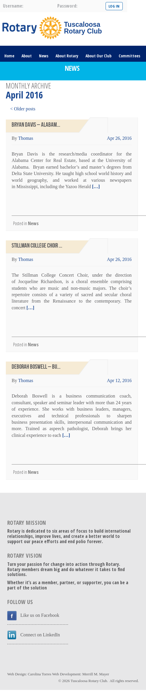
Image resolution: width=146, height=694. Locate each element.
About (27, 56)
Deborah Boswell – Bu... (36, 366)
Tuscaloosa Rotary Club (89, 681)
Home (9, 56)
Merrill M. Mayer (95, 674)
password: (67, 6)
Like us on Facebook (39, 615)
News (43, 56)
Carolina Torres (39, 674)
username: (13, 6)
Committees (129, 56)
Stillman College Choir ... (37, 245)
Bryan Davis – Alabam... (36, 124)
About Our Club (98, 56)
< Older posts (22, 108)
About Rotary (67, 56)
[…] (95, 186)
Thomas (25, 138)
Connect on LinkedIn (40, 634)
